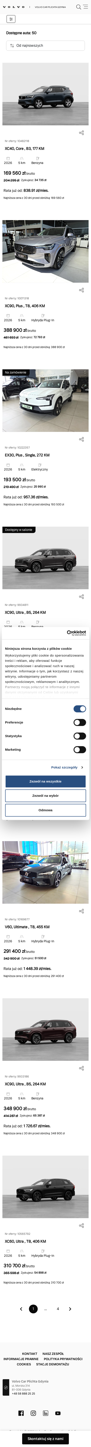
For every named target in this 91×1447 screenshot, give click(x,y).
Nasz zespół (53, 1354)
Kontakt (29, 1354)
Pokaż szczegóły (64, 767)
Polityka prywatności (63, 1359)
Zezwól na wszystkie (46, 781)
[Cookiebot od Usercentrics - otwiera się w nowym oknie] (67, 633)
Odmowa (45, 810)
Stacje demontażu (52, 1364)
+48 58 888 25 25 (23, 1393)
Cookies (24, 1364)
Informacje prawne (21, 1359)
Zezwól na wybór (45, 795)
